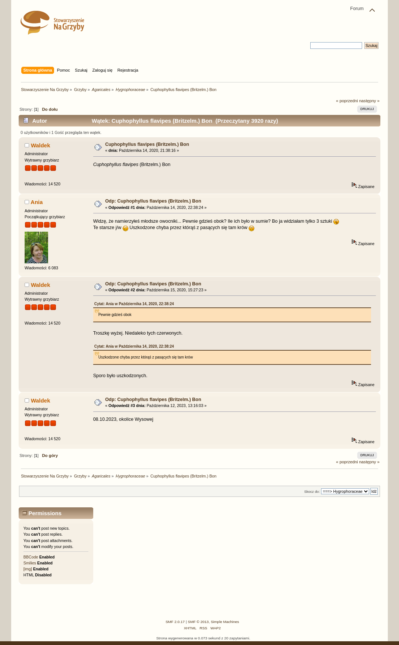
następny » (369, 100)
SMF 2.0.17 (175, 622)
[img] (27, 569)
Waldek (40, 145)
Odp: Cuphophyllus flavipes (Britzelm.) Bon (153, 201)
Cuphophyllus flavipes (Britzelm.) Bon (147, 144)
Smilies (29, 563)
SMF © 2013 (198, 622)
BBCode (30, 557)
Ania (37, 202)
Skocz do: (312, 491)
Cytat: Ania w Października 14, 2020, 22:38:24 (134, 304)
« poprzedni (347, 100)
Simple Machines (225, 622)
